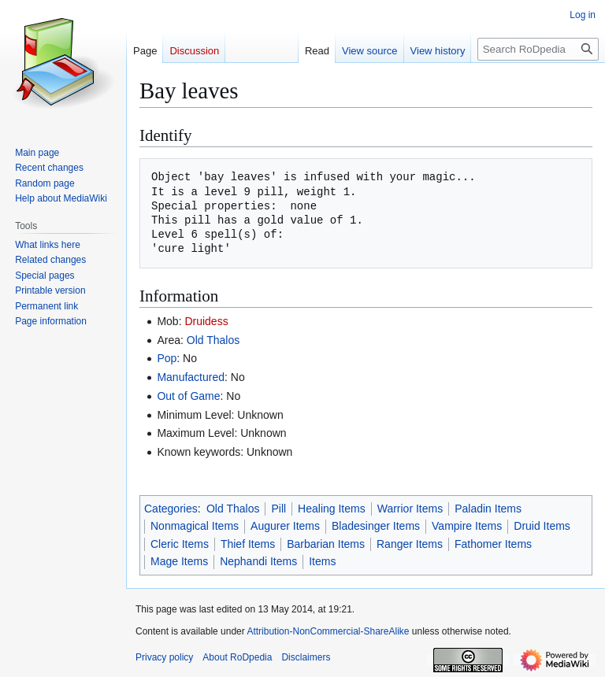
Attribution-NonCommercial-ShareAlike (328, 631)
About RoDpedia (237, 657)
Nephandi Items (258, 561)
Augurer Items (285, 526)
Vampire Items (467, 526)
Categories (171, 508)
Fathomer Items (493, 544)
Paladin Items (488, 508)
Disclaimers (305, 657)
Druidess (206, 321)
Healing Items (332, 508)
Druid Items (542, 526)
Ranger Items (410, 544)
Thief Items (248, 544)
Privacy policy (164, 657)
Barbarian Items (326, 544)
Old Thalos (213, 340)
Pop (166, 358)
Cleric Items (179, 544)
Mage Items (179, 561)
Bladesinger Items (376, 526)
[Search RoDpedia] (538, 49)
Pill (278, 508)
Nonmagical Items (194, 526)
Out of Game (188, 396)
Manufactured (191, 377)
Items (322, 561)
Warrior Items (410, 508)
